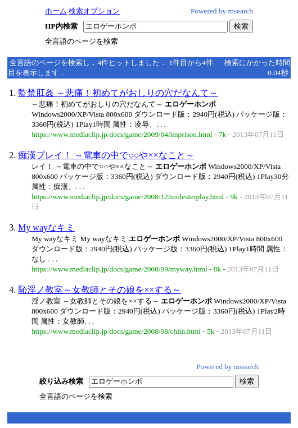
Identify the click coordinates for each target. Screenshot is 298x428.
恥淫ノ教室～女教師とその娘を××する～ (99, 289)
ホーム (56, 11)
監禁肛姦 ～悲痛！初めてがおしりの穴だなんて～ (118, 93)
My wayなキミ (46, 227)
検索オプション (94, 11)
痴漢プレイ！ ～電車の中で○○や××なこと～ (106, 155)
